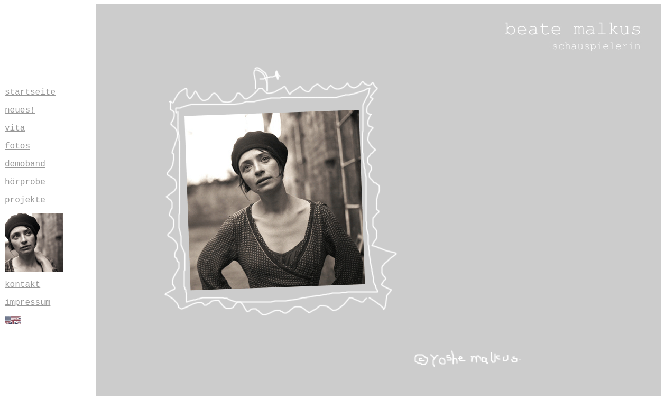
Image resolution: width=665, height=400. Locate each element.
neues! (20, 110)
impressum (27, 303)
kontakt (22, 285)
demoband (25, 164)
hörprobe (25, 182)
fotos (17, 146)
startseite (30, 92)
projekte (25, 200)
